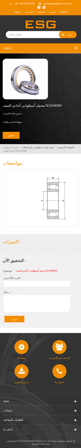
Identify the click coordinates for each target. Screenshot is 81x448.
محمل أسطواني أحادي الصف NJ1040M (36, 270)
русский (29, 12)
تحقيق (11, 135)
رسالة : (7, 292)
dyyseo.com (44, 444)
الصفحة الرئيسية (65, 147)
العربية (52, 12)
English (17, 12)
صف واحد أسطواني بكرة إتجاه (38, 147)
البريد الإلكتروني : (13, 277)
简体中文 (64, 12)
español (41, 12)
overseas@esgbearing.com (57, 3)
